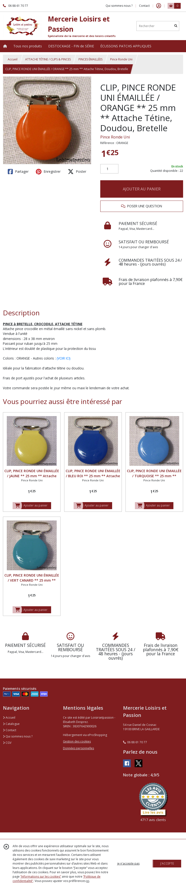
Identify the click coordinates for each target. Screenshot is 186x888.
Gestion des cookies (77, 741)
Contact (144, 6)
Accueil (12, 59)
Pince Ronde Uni (121, 59)
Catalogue (11, 724)
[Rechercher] (176, 26)
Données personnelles (78, 748)
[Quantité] (109, 169)
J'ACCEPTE (167, 863)
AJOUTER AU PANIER (142, 189)
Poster (77, 171)
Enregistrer (48, 171)
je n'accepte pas (128, 863)
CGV (7, 743)
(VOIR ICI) (63, 358)
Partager (18, 171)
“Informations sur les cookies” (40, 876)
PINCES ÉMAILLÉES (90, 59)
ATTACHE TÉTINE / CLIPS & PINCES (48, 59)
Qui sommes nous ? (17, 736)
